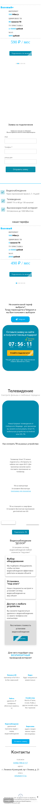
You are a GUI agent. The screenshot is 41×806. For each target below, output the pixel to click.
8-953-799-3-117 (20, 763)
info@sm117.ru (20, 776)
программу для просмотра (21, 491)
